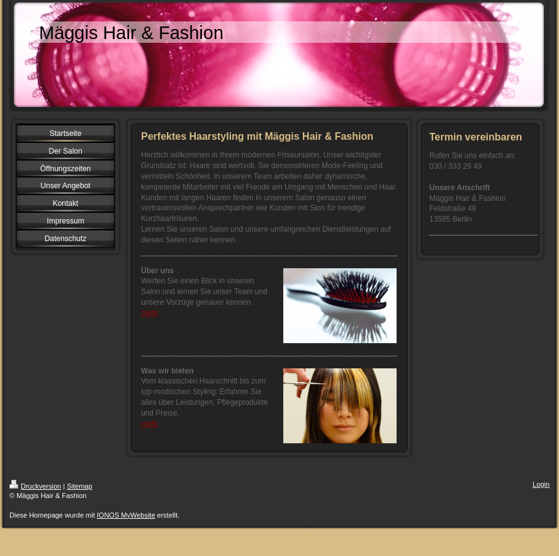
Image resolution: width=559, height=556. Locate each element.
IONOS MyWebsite (126, 515)
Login (541, 484)
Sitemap (79, 486)
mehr (149, 313)
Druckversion (35, 486)
